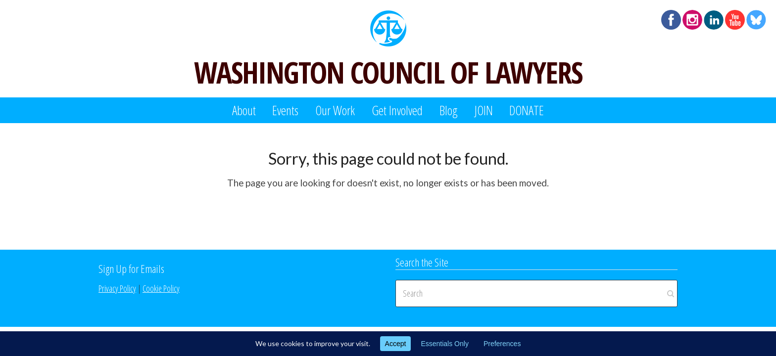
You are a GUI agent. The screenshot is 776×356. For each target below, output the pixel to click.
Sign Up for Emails (131, 268)
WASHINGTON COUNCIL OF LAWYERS (388, 72)
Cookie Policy (161, 288)
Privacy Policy (117, 288)
